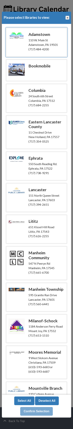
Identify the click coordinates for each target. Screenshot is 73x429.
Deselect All (47, 400)
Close (67, 17)
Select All (24, 400)
